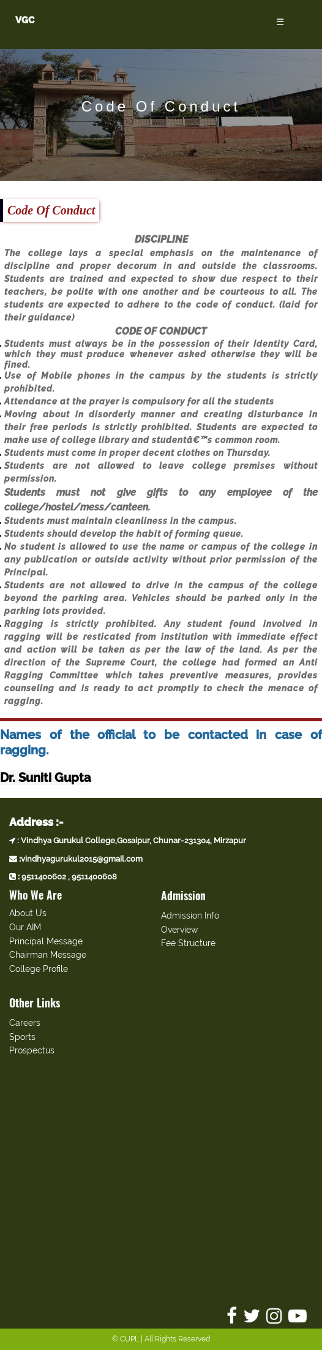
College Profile (38, 969)
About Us (28, 913)
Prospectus (31, 1050)
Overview (179, 930)
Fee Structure (188, 943)
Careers (24, 1023)
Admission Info (190, 915)
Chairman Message (47, 955)
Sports (22, 1037)
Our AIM (25, 927)
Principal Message (46, 941)
